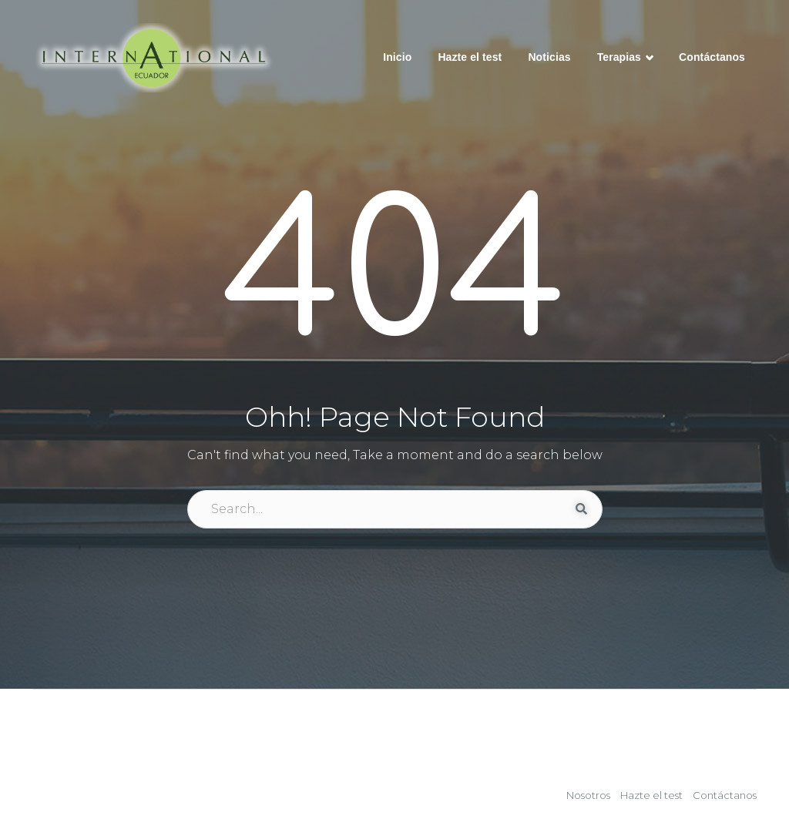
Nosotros (588, 795)
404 (395, 275)
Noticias (549, 57)
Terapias (625, 58)
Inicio (397, 57)
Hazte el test (470, 57)
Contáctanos (712, 57)
